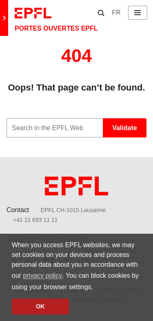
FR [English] (116, 12)
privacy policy (42, 275)
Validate (124, 127)
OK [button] (40, 306)
